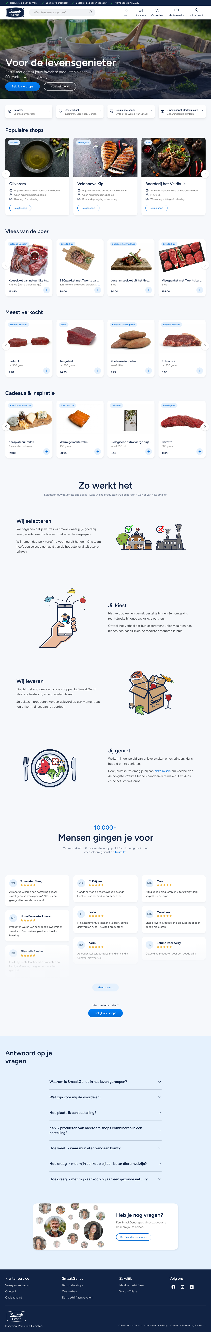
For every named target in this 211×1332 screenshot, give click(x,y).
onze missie (162, 771)
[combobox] (58, 12)
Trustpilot (120, 852)
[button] (6, 174)
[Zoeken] (90, 12)
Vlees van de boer (27, 231)
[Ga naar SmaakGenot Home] (15, 12)
